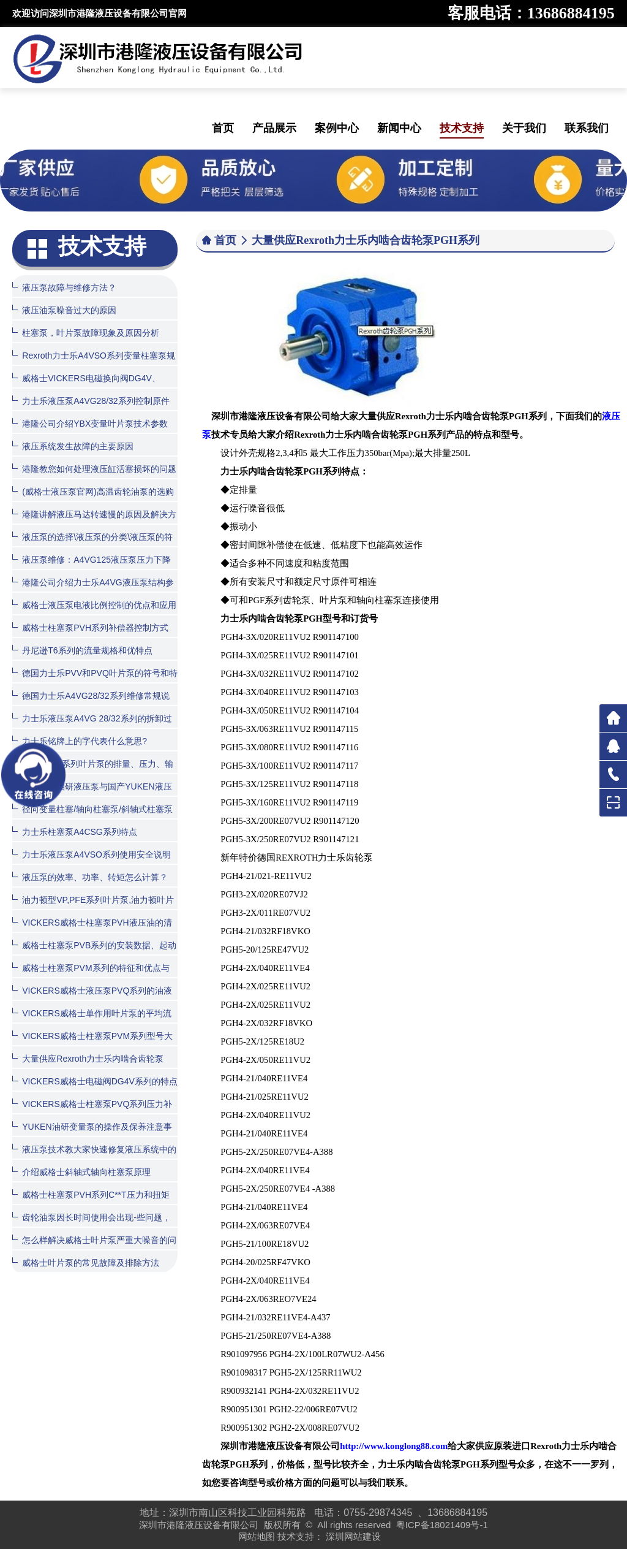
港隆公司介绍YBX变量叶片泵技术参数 (90, 423)
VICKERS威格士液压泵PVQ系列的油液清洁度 (92, 999)
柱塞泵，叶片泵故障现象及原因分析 (85, 332)
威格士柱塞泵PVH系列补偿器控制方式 (90, 627)
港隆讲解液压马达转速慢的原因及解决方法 (94, 523)
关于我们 (524, 128)
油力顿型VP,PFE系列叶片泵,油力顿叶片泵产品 (93, 908)
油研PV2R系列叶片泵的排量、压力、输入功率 (92, 772)
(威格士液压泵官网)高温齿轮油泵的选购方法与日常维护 (92, 500)
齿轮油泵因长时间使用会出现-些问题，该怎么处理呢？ (91, 1226)
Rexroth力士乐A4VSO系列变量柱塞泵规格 (93, 364)
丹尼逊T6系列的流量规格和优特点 (82, 650)
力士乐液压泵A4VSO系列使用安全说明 (91, 854)
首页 (223, 128)
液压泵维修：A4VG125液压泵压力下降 (91, 559)
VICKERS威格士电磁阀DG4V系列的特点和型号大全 (95, 1090)
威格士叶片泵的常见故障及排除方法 (85, 1262)
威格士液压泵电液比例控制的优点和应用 (94, 604)
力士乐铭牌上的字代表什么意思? (79, 741)
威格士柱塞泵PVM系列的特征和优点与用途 (90, 976)
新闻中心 (399, 128)
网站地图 (256, 1536)
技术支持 (462, 128)
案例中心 (337, 128)
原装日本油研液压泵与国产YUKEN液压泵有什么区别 (91, 795)
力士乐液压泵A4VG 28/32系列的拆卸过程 (91, 727)
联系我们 (587, 128)
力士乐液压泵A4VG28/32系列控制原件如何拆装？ (90, 409)
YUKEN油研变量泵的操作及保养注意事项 (91, 1135)
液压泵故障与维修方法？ (64, 287)
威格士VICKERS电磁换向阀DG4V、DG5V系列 (86, 387)
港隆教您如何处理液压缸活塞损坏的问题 (94, 468)
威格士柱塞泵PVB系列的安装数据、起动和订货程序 (94, 954)
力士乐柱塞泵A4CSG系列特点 (74, 831)
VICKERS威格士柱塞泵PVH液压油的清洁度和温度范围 (91, 931)
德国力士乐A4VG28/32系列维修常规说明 (90, 704)
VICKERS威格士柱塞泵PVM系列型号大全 (92, 1044)
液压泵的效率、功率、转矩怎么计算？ (90, 877)
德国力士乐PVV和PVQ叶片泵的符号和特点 (95, 682)
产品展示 (274, 128)
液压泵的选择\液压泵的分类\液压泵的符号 (92, 545)
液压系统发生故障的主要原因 (72, 446)
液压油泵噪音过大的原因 (64, 310)
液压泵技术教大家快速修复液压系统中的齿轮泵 (94, 1158)
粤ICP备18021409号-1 (442, 1525)
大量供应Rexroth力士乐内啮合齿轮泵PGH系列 (87, 1067)
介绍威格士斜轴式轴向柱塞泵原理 (81, 1172)
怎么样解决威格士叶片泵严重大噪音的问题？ (94, 1249)
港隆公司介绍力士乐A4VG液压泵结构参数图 (92, 591)
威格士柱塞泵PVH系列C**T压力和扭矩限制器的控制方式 (90, 1203)
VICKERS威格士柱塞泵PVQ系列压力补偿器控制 (92, 1112)
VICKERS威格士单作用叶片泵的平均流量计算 (91, 1022)
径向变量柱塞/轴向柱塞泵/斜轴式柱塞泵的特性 (92, 818)
